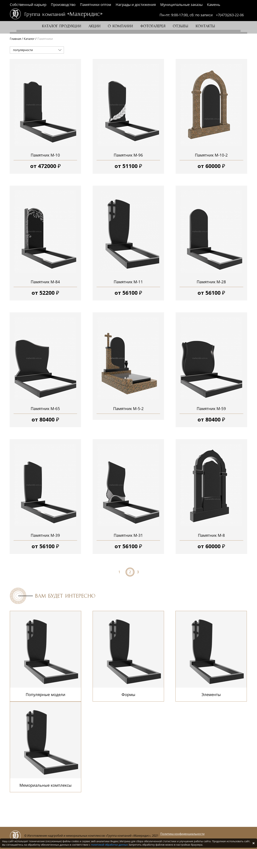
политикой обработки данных (109, 844)
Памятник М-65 (45, 408)
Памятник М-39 (45, 535)
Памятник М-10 (45, 155)
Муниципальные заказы (181, 4)
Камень (213, 4)
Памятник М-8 (211, 535)
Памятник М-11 (128, 281)
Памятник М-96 (128, 155)
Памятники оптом (95, 4)
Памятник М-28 (211, 281)
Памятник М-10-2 (211, 155)
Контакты (205, 26)
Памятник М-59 (211, 408)
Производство (63, 4)
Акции (94, 26)
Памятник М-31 (128, 535)
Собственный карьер (28, 4)
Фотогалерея (152, 26)
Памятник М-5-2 (128, 408)
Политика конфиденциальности (182, 834)
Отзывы (180, 26)
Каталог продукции (61, 26)
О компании (120, 26)
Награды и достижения (136, 4)
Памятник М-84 (45, 281)
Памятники (45, 39)
